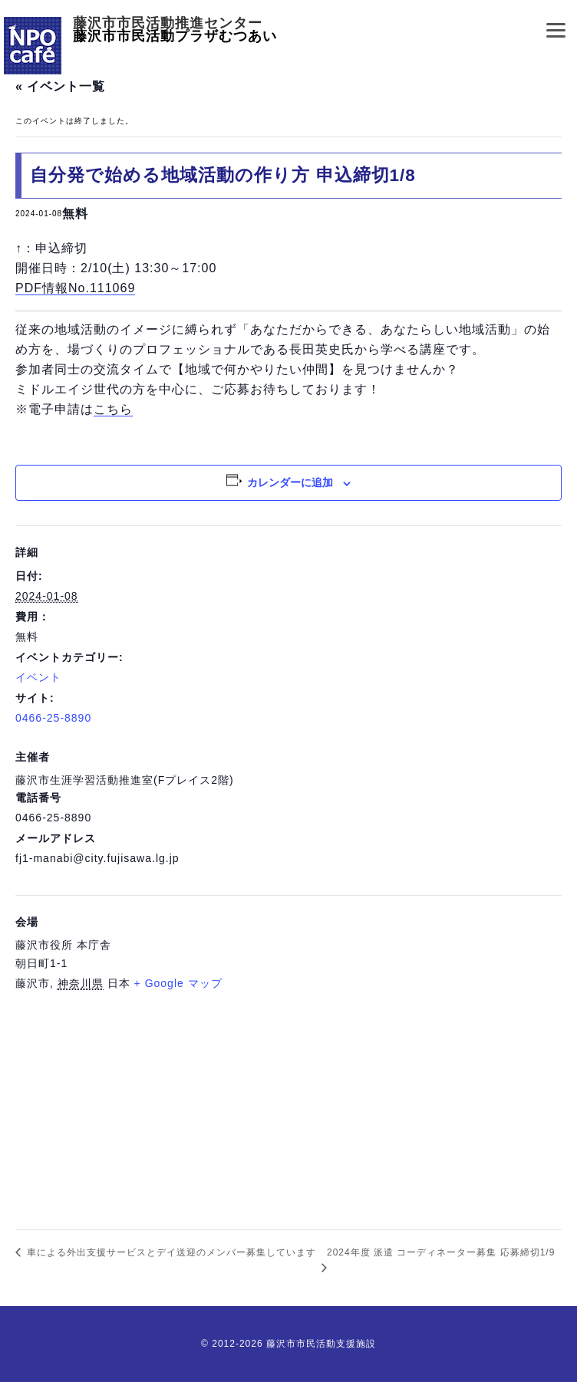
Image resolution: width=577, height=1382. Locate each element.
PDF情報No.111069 (75, 287)
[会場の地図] (288, 1107)
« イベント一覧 (60, 86)
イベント (38, 677)
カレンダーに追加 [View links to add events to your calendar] (290, 482)
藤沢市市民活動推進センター (167, 23)
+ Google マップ (178, 983)
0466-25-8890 (53, 718)
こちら (113, 409)
